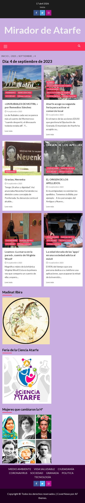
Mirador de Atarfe (42, 30)
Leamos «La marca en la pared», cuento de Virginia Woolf (20, 255)
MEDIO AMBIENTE (19, 468)
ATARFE (50, 82)
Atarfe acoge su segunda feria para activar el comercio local (60, 107)
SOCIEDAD (10, 96)
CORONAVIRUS (18, 472)
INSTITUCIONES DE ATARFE (58, 92)
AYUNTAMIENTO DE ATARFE (59, 86)
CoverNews (63, 493)
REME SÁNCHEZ (24, 92)
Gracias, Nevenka (15, 179)
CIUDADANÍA (52, 89)
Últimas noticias (24, 96)
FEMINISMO (10, 92)
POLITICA (67, 472)
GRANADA (52, 472)
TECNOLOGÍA (65, 240)
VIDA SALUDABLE (44, 468)
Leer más (8, 131)
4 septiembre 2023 (14, 111)
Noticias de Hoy (53, 96)
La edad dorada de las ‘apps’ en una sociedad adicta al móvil (62, 255)
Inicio (42, 7)
